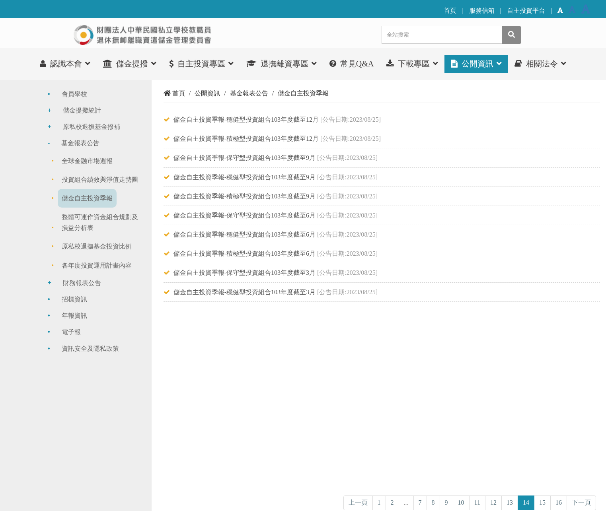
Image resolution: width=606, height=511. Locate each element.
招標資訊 (74, 299)
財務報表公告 (82, 283)
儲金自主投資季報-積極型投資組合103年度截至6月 (244, 253)
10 (461, 502)
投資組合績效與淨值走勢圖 (100, 179)
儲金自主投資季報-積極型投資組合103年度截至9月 (244, 196)
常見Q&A (351, 63)
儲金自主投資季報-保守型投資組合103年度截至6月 (244, 215)
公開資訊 (476, 63)
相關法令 (540, 63)
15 (542, 502)
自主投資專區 (201, 63)
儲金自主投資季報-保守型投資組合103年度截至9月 (244, 157)
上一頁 (358, 502)
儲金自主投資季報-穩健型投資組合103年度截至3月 (244, 292)
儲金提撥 (129, 63)
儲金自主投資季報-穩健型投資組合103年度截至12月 (246, 119)
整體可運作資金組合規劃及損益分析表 (100, 222)
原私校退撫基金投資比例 (97, 246)
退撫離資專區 (281, 63)
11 (477, 502)
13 (510, 502)
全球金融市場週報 (87, 160)
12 (493, 502)
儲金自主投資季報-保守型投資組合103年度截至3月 (244, 272)
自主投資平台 (526, 10)
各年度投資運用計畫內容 (97, 265)
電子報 (71, 331)
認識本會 (65, 63)
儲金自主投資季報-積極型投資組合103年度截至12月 (246, 138)
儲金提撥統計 (82, 110)
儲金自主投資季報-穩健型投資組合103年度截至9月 (244, 177)
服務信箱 (482, 10)
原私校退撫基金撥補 (91, 126)
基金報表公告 (80, 143)
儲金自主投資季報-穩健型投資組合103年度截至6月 (244, 234)
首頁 (450, 10)
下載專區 (412, 63)
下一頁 (581, 502)
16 (558, 502)
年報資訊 (74, 315)
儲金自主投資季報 (87, 198)
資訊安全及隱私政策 (90, 348)
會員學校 (74, 94)
